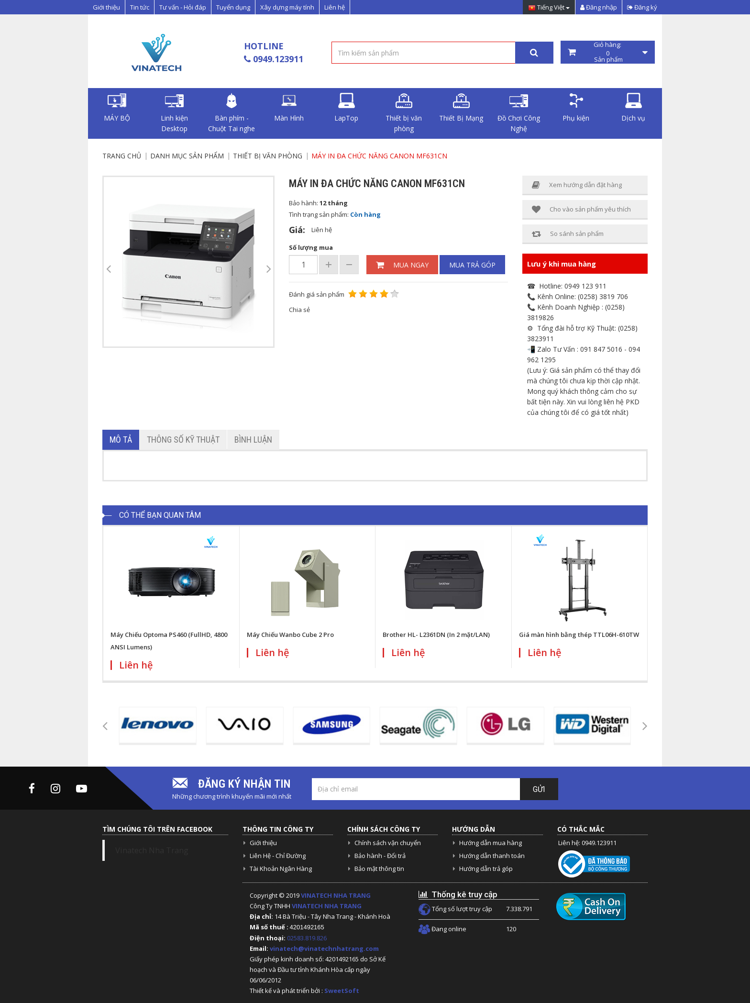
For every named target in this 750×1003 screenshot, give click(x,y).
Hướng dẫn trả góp (486, 868)
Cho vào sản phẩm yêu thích (581, 209)
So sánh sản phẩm (568, 233)
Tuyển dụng (233, 7)
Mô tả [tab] (121, 440)
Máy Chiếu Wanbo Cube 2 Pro (290, 634)
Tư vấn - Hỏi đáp (182, 7)
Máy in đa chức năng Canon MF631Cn (379, 155)
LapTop (346, 108)
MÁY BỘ (117, 108)
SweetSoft (341, 990)
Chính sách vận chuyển (387, 842)
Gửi (539, 789)
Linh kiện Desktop (174, 113)
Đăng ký (642, 7)
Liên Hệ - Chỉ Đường (278, 855)
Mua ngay (402, 264)
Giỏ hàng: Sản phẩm (608, 52)
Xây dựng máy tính (287, 7)
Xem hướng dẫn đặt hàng (577, 184)
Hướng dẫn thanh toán (492, 855)
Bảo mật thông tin (379, 868)
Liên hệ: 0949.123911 (587, 842)
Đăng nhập (598, 7)
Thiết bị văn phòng (404, 113)
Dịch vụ (633, 108)
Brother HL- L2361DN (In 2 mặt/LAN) (436, 634)
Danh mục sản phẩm (187, 155)
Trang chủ (121, 155)
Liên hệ (334, 7)
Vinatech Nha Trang (151, 850)
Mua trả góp (472, 264)
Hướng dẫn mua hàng (490, 842)
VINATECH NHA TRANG (336, 895)
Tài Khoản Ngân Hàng (281, 868)
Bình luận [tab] (253, 440)
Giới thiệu (106, 7)
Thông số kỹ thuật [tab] (183, 440)
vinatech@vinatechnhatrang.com (324, 948)
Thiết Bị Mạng (461, 108)
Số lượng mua (311, 247)
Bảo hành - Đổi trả (380, 855)
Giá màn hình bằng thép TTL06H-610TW (579, 634)
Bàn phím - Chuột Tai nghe (231, 113)
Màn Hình (289, 108)
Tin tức (139, 7)
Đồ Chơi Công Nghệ (518, 113)
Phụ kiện (575, 108)
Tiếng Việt (549, 8)
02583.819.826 (307, 938)
